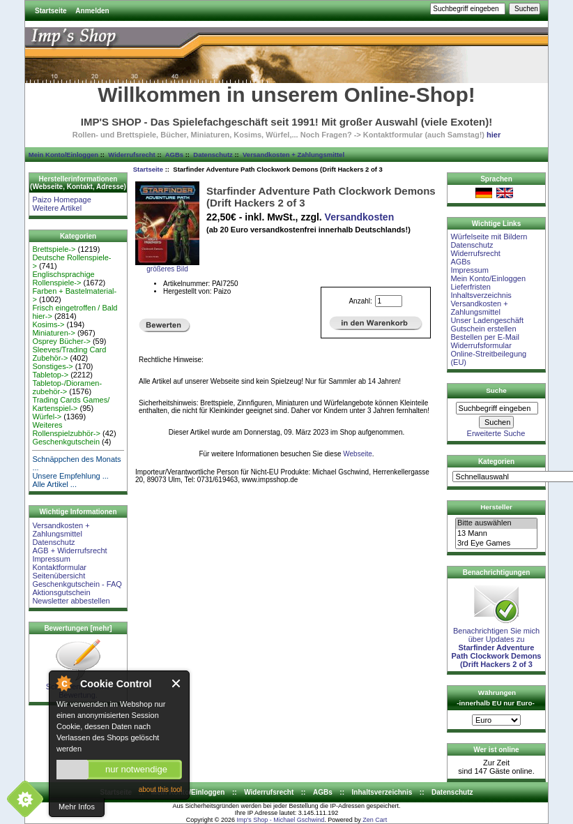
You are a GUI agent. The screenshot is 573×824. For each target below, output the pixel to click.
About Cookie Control (63, 683)
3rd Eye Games (496, 543)
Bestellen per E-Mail (484, 337)
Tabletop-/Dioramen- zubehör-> (67, 387)
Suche (496, 390)
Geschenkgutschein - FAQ (76, 584)
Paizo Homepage (61, 199)
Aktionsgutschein (61, 592)
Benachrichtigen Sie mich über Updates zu (497, 644)
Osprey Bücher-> (61, 341)
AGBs (174, 154)
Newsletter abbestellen (70, 601)
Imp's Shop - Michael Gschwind (280, 819)
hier (494, 134)
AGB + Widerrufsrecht (69, 550)
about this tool (160, 789)
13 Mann (496, 534)
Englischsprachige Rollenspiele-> (63, 278)
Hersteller (496, 507)
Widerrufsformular (480, 345)
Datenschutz (212, 154)
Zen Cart (374, 819)
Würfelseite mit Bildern (488, 236)
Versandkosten (360, 217)
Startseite (51, 11)
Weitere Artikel (57, 208)
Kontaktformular (59, 567)
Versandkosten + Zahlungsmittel (293, 154)
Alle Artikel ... (54, 484)
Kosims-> (48, 324)
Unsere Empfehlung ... (70, 476)
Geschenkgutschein (66, 441)
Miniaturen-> (53, 333)
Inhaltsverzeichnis (480, 295)
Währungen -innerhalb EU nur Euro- (495, 698)
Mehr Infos (77, 806)
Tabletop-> (50, 374)
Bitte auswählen (496, 523)
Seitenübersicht (58, 575)
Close (176, 683)
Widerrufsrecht (131, 154)
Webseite (357, 454)
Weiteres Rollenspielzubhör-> (66, 429)
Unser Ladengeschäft (487, 320)
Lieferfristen (470, 287)
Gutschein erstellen (483, 328)
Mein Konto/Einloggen (63, 154)
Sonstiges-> (52, 366)
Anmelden (92, 11)
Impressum (51, 559)
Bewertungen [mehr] (78, 628)
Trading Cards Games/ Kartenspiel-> (70, 404)
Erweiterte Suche (496, 433)
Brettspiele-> (53, 249)
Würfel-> (46, 416)
